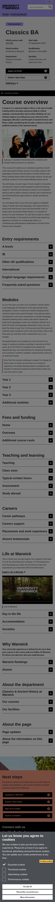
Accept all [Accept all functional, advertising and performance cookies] (27, 886)
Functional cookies (14, 870)
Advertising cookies (14, 875)
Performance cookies (15, 880)
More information (27, 897)
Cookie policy (46, 861)
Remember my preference (27, 892)
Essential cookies (13, 864)
